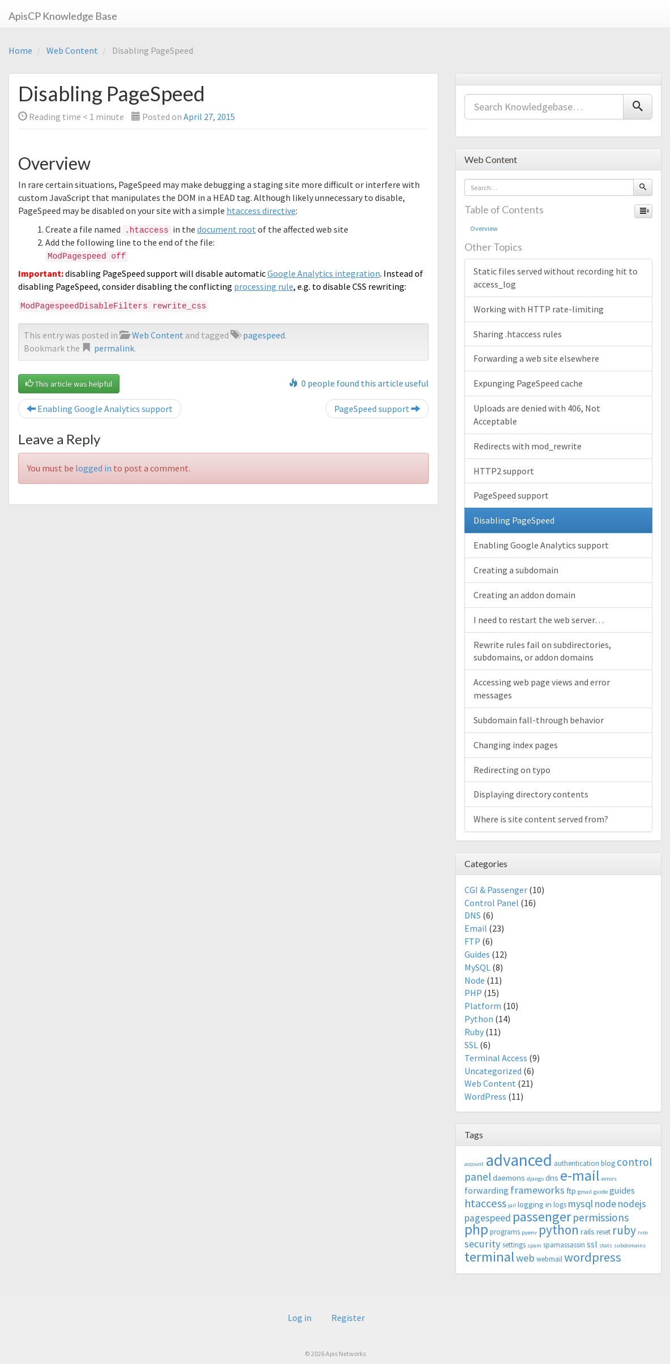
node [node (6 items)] (605, 1204)
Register (348, 1317)
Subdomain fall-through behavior (538, 720)
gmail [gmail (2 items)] (585, 1191)
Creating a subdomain (515, 570)
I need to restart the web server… (538, 619)
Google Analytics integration (323, 273)
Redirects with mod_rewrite (527, 446)
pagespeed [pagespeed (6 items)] (487, 1218)
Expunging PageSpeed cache (528, 383)
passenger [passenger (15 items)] (542, 1216)
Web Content (72, 50)
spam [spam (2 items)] (534, 1245)
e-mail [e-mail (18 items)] (580, 1175)
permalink (114, 348)
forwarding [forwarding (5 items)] (486, 1190)
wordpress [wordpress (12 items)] (592, 1257)
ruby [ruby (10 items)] (624, 1230)
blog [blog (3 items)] (608, 1163)
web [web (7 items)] (525, 1257)
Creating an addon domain (524, 594)
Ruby (474, 1031)
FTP (472, 941)
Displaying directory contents (530, 794)
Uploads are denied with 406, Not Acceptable (536, 414)
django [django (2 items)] (535, 1178)
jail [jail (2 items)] (512, 1205)
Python (478, 1018)
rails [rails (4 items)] (588, 1231)
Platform (482, 1005)
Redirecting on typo (511, 769)
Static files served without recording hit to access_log (555, 277)
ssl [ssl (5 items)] (592, 1244)
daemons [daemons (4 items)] (509, 1177)
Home (20, 50)
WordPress (485, 1096)
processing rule (263, 286)
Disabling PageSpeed (513, 520)
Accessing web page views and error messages (541, 688)
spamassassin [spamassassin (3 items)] (564, 1245)
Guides (477, 954)
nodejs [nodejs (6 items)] (632, 1204)
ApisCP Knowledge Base (62, 16)
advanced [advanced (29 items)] (518, 1159)
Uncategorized (493, 1070)
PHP (473, 992)
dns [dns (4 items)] (551, 1177)
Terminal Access (495, 1057)
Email (475, 928)
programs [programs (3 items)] (505, 1232)
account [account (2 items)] (474, 1164)
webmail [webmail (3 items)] (549, 1259)
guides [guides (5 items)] (622, 1190)
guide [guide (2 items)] (601, 1191)
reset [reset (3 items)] (603, 1232)
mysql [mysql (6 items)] (580, 1204)
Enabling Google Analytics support (100, 408)
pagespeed (264, 335)
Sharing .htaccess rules (517, 334)
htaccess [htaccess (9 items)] (485, 1203)
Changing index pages (515, 744)
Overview (484, 228)
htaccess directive (261, 210)
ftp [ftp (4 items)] (571, 1190)
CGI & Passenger (495, 889)
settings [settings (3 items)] (514, 1245)
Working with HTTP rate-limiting (538, 309)
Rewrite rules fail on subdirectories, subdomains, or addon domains (542, 651)
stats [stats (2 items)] (605, 1245)
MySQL (477, 967)
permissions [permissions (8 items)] (601, 1217)
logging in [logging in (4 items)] (535, 1204)
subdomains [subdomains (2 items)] (630, 1245)
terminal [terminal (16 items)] (489, 1257)
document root (226, 229)
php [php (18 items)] (476, 1229)
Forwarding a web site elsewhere (536, 358)
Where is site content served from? (540, 819)
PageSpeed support (377, 408)
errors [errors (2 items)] (609, 1178)
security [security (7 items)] (482, 1243)
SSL (471, 1044)
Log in (299, 1317)
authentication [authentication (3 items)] (576, 1163)
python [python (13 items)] (559, 1229)
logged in (93, 468)
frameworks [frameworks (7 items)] (537, 1189)
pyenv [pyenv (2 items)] (529, 1232)
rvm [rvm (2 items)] (643, 1232)
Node (474, 980)
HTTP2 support (503, 471)
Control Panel (491, 902)
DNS (472, 915)
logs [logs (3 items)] (559, 1204)
